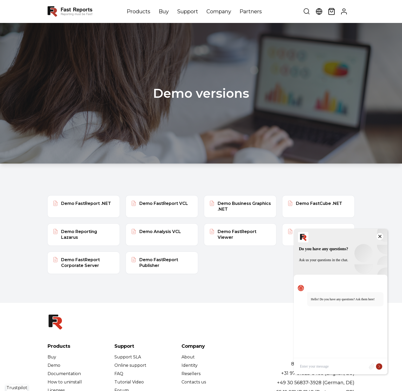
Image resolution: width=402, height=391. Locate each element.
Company (218, 11)
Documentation (64, 373)
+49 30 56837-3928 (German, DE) (315, 383)
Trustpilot (17, 387)
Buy (164, 11)
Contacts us (193, 382)
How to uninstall (65, 382)
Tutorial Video (129, 382)
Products (138, 11)
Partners (250, 11)
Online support (130, 365)
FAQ (118, 373)
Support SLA (127, 357)
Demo (54, 365)
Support (187, 11)
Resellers (190, 373)
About (188, 357)
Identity (189, 365)
